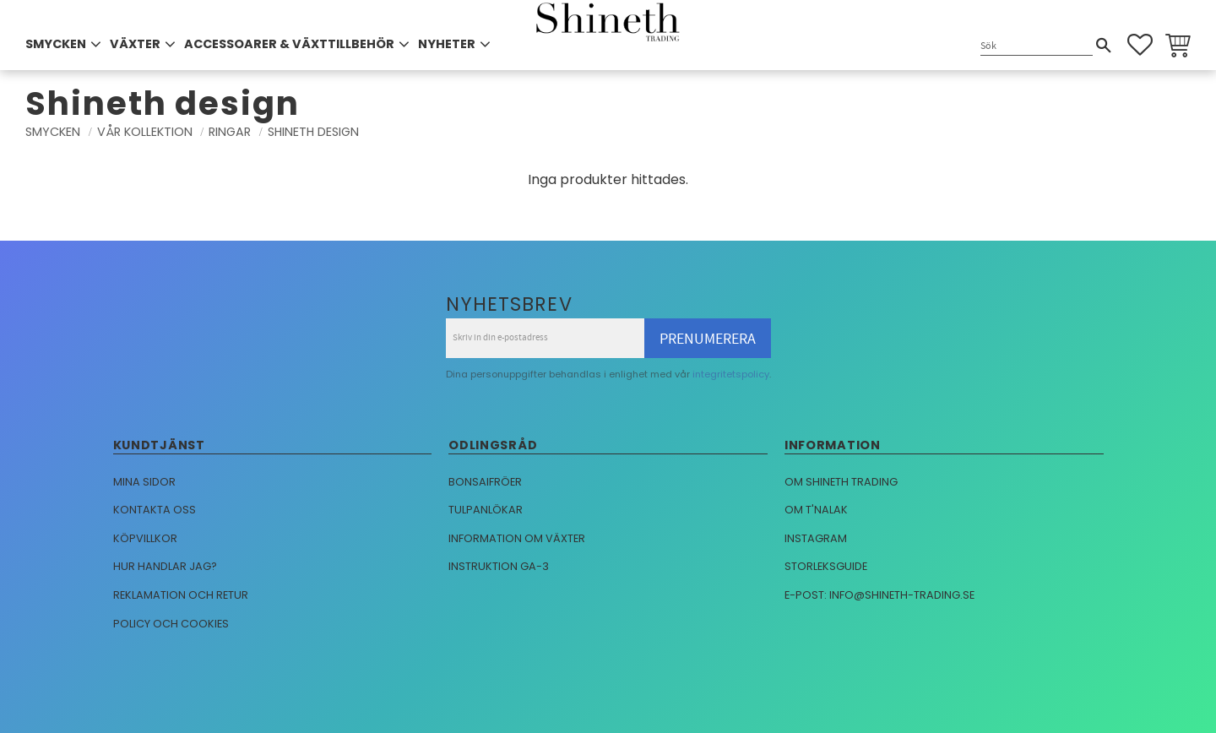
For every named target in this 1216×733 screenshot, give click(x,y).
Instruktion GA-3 (498, 566)
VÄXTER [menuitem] (135, 43)
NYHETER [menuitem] (446, 43)
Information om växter (516, 538)
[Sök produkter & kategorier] (1036, 46)
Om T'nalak (816, 509)
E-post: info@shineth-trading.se (879, 595)
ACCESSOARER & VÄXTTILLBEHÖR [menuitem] (289, 43)
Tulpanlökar (485, 509)
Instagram (815, 538)
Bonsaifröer (485, 482)
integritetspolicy (730, 374)
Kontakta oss (154, 509)
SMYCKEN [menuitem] (55, 43)
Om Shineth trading (841, 482)
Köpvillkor (145, 538)
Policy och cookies (171, 623)
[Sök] (1104, 46)
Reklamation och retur (180, 595)
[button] (1140, 44)
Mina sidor (144, 482)
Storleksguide (825, 566)
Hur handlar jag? (165, 566)
